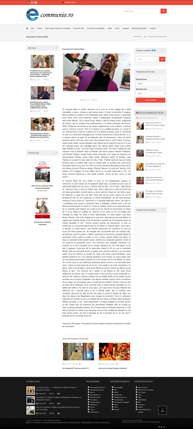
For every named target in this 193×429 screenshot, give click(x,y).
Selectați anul (141, 89)
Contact (153, 28)
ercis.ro (92, 410)
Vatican (140, 407)
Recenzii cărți (78, 28)
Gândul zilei (118, 395)
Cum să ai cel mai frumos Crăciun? (112, 368)
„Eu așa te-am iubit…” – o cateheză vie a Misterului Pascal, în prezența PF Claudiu (56, 389)
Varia (139, 395)
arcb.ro (92, 407)
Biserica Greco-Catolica (146, 390)
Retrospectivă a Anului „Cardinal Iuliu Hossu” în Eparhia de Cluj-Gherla (40, 135)
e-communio (137, 36)
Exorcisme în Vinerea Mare (73, 49)
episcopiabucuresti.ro (97, 390)
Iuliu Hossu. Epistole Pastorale (42, 223)
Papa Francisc (143, 387)
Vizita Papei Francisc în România (57, 28)
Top (162, 410)
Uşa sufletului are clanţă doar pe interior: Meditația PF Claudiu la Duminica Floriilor (155, 166)
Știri (32, 28)
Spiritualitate (142, 400)
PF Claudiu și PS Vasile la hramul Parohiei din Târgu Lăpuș (154, 193)
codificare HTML (142, 422)
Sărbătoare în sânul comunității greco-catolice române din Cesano (154, 152)
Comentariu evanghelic (96, 28)
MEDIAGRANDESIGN (154, 422)
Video (110, 28)
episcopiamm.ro (95, 395)
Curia (117, 28)
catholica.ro (94, 405)
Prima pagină (118, 387)
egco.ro (92, 392)
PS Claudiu (141, 392)
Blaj (139, 402)
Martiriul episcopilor (139, 28)
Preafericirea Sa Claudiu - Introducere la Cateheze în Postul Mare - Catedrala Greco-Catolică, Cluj (41, 73)
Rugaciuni (141, 405)
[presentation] (96, 218)
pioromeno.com (95, 397)
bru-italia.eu (94, 400)
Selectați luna (141, 79)
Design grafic (127, 422)
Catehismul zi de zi (120, 397)
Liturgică (125, 28)
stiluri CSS (135, 422)
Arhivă (39, 28)
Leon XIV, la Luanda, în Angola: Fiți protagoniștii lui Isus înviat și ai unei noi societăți (58, 408)
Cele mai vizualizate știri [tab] (146, 118)
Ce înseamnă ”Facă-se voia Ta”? (75, 368)
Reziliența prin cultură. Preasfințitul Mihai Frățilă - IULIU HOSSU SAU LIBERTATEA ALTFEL (41, 105)
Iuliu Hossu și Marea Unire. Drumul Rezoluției (43, 187)
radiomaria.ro (94, 412)
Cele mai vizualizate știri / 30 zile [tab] (149, 113)
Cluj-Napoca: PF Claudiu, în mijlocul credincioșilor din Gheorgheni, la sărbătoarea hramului (58, 399)
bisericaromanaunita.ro (97, 387)
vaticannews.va (95, 402)
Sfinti (139, 397)
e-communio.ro (37, 420)
